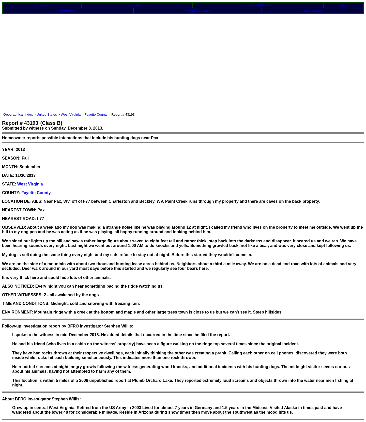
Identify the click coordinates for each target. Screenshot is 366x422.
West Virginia (71, 114)
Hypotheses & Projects (197, 10)
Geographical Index (18, 114)
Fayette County (95, 114)
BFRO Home (42, 5)
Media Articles (68, 10)
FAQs (343, 5)
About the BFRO (312, 10)
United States (47, 114)
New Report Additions (258, 5)
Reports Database (137, 5)
